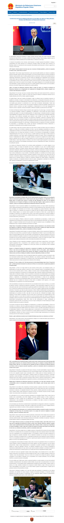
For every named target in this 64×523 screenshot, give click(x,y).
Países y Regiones (43, 12)
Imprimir (33, 511)
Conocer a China (52, 12)
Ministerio (15, 12)
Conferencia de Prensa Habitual (26, 15)
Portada (10, 12)
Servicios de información (33, 12)
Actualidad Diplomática (23, 12)
